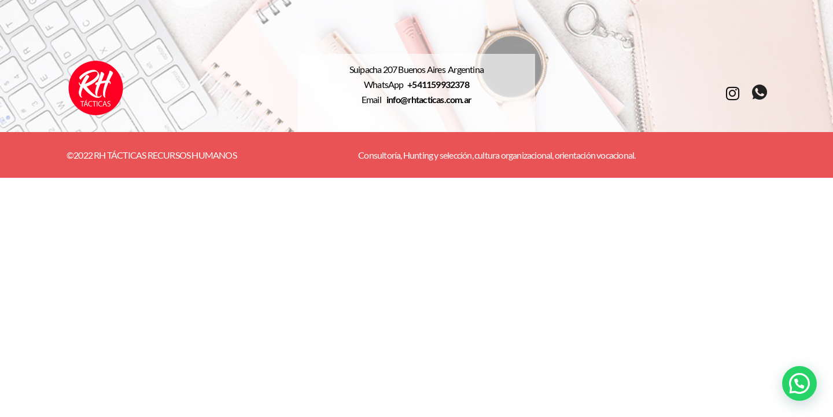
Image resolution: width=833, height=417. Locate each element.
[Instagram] (732, 92)
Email (374, 99)
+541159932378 (438, 84)
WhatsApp (385, 84)
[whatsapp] (759, 92)
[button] (799, 383)
